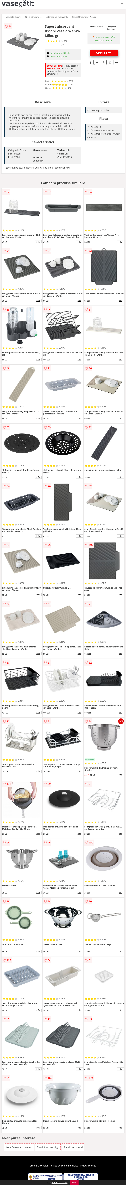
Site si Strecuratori (33, 17)
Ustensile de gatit (13, 17)
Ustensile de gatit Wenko (57, 17)
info (38, 242)
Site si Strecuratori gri (48, 1147)
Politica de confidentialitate (64, 1165)
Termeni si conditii (38, 1165)
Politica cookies (88, 1165)
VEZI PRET (103, 53)
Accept (74, 1182)
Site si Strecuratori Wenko (84, 17)
